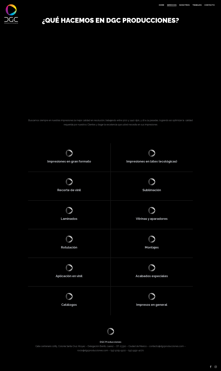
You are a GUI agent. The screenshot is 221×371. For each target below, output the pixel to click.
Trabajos (197, 5)
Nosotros (184, 5)
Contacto (209, 5)
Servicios (171, 5)
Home (161, 5)
